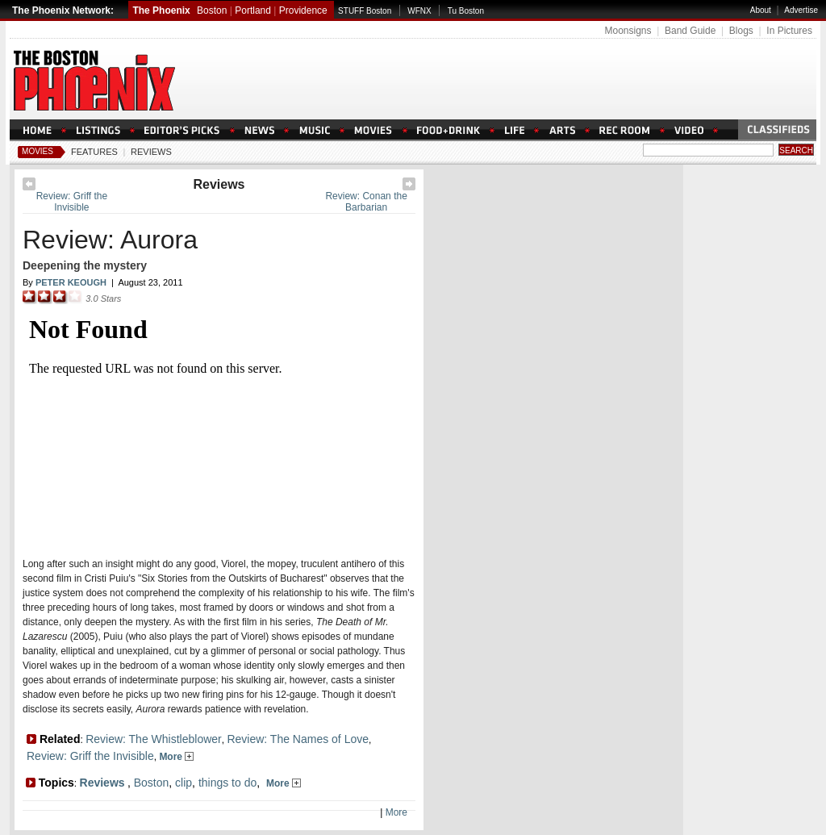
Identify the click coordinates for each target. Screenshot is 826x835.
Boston (212, 10)
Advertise (801, 10)
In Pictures (789, 30)
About (760, 10)
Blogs (741, 30)
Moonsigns (627, 30)
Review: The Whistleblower (154, 739)
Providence (303, 10)
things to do (227, 782)
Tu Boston (466, 10)
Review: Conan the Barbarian (366, 201)
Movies (37, 151)
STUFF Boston (364, 10)
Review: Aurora (110, 239)
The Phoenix (161, 10)
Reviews (151, 152)
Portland (253, 10)
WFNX (419, 10)
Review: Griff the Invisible (71, 201)
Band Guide (690, 30)
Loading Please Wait (214, 425)
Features (94, 152)
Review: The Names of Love (298, 739)
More (176, 756)
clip (183, 782)
